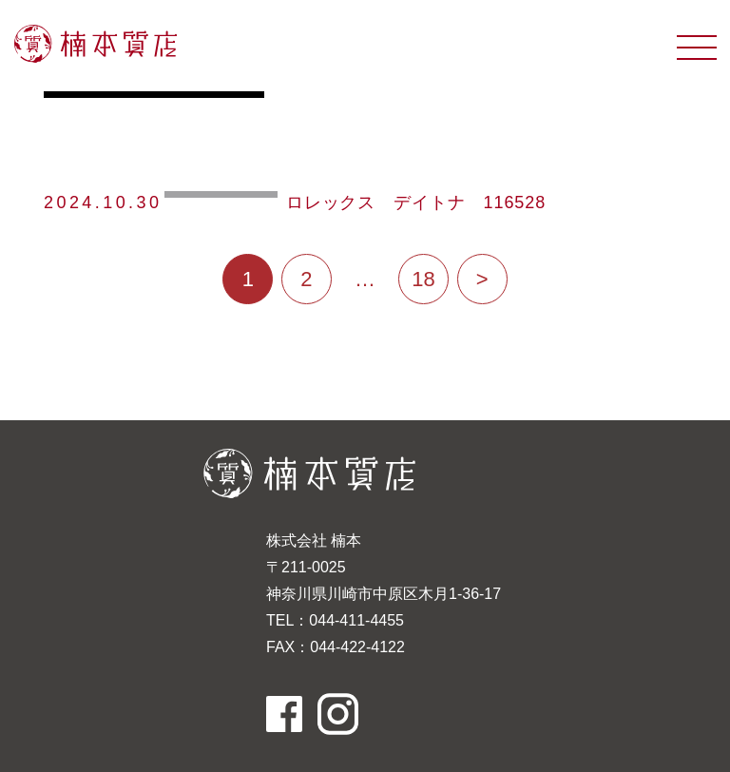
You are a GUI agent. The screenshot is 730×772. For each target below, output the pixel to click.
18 (423, 279)
